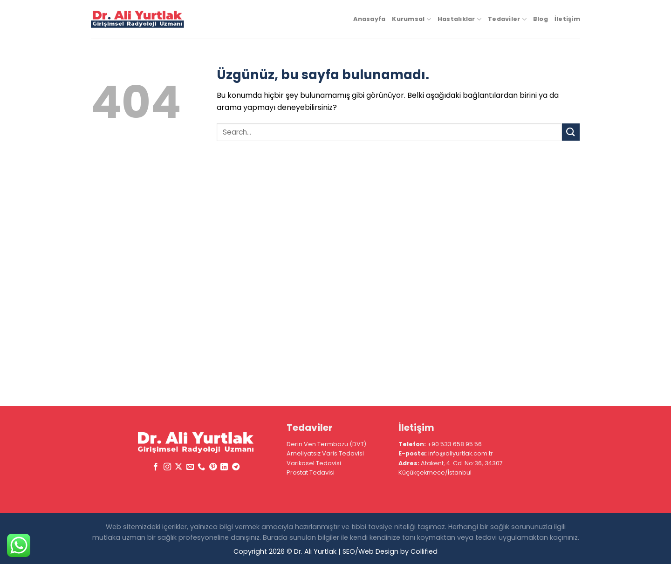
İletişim (567, 19)
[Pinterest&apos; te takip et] (213, 467)
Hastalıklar (459, 19)
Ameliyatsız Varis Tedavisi (325, 453)
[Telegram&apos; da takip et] (235, 467)
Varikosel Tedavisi (314, 463)
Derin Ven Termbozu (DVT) (326, 444)
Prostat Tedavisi (311, 472)
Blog (540, 19)
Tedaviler (507, 19)
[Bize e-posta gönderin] (190, 467)
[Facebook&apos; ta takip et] (155, 467)
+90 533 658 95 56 (454, 444)
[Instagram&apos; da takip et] (167, 467)
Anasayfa (369, 19)
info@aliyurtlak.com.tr (460, 453)
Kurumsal (411, 19)
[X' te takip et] (178, 467)
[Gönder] (570, 132)
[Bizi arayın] (201, 467)
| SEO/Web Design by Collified (388, 551)
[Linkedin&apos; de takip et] (224, 467)
